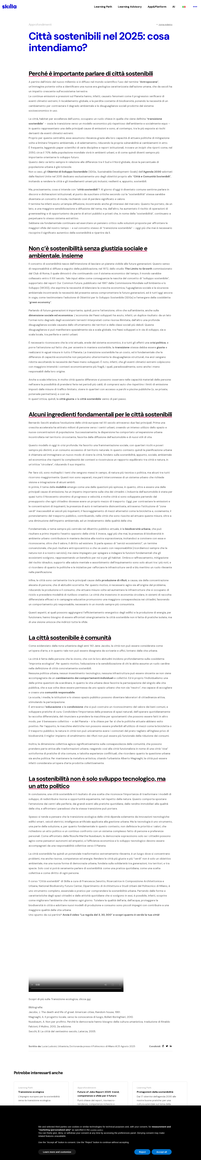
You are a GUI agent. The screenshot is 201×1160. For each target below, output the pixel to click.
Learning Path (103, 6)
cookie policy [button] (96, 1130)
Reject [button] (142, 1152)
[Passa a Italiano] (184, 6)
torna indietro (164, 24)
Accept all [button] (161, 1152)
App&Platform (157, 6)
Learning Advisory (130, 6)
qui (88, 999)
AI (173, 6)
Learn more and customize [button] (57, 1152)
